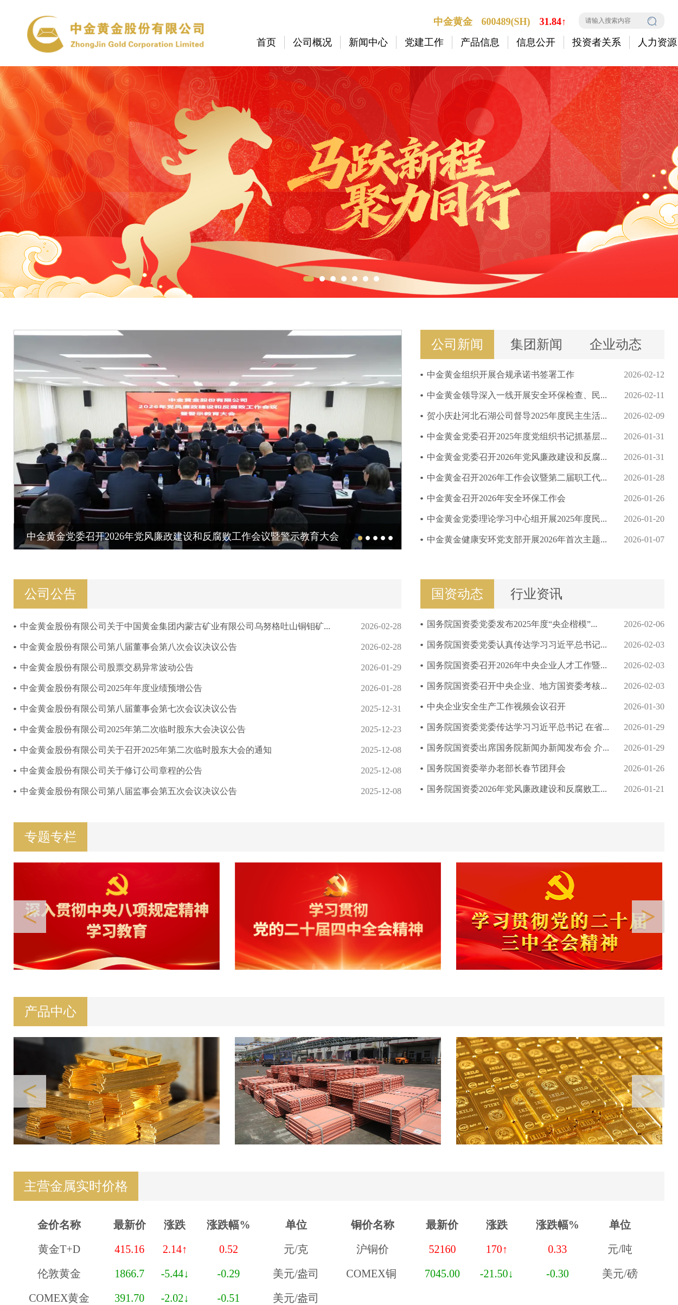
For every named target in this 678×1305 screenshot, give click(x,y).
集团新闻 (536, 344)
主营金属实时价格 (76, 1186)
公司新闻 (457, 344)
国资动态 (457, 594)
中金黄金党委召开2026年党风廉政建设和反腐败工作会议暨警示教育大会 (183, 536)
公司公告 (50, 594)
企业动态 (616, 344)
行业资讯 (536, 594)
